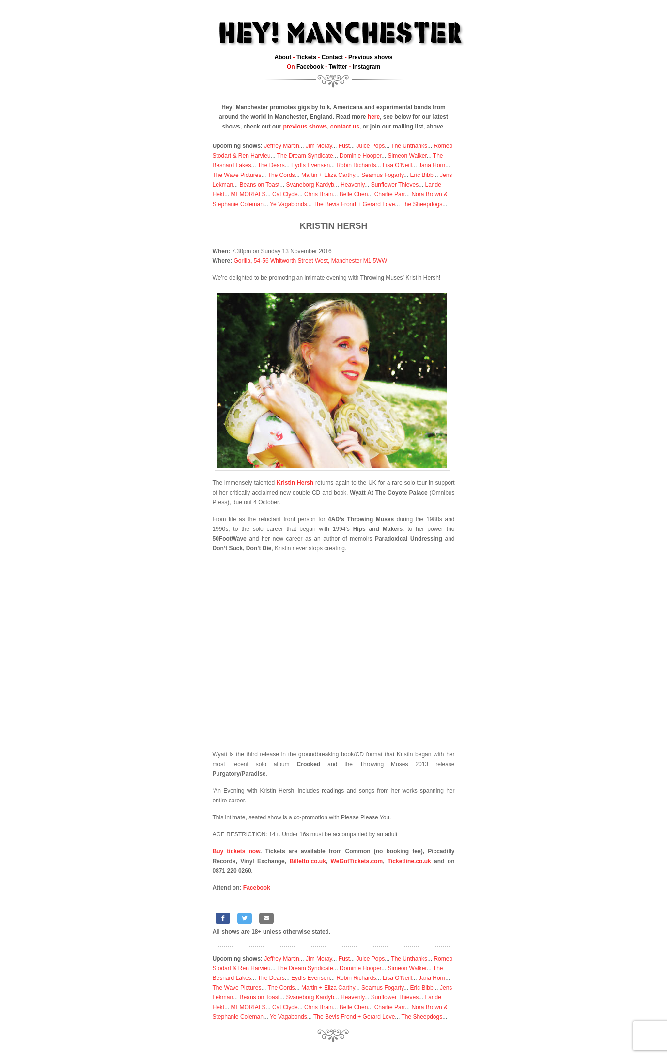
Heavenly (352, 184)
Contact (332, 57)
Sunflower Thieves (395, 184)
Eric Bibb (422, 175)
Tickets (306, 57)
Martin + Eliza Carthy (328, 175)
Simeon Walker (407, 155)
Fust (344, 146)
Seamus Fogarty (382, 175)
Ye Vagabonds (288, 204)
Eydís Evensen (310, 165)
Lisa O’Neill (397, 165)
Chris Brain (318, 194)
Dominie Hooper (360, 155)
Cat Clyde (285, 194)
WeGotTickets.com (357, 861)
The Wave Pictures (237, 175)
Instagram (366, 67)
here (374, 116)
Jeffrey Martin (281, 146)
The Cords (281, 175)
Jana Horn (432, 165)
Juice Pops (370, 146)
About (283, 57)
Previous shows (370, 57)
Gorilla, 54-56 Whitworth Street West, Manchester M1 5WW (311, 260)
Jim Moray (319, 146)
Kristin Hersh (333, 226)
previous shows (305, 126)
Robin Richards (356, 165)
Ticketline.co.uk (409, 861)
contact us (344, 126)
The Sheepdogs (421, 204)
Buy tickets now (237, 851)
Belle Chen (354, 194)
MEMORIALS (248, 194)
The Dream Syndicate (305, 155)
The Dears (271, 165)
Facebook (310, 67)
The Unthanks (409, 146)
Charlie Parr (389, 194)
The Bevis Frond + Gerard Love (354, 204)
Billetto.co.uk (308, 861)
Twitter (338, 67)
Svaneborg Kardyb (310, 184)
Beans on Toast (260, 184)
